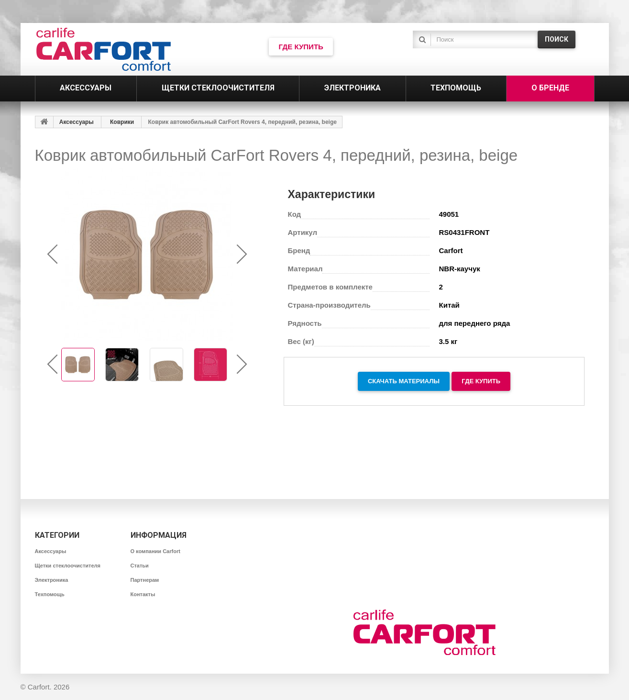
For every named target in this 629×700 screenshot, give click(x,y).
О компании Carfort (155, 551)
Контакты (143, 594)
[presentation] (53, 254)
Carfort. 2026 (49, 687)
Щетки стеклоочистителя (68, 565)
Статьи (140, 565)
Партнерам (145, 580)
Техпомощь (50, 594)
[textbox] (482, 39)
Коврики (122, 122)
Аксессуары (76, 122)
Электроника (51, 580)
